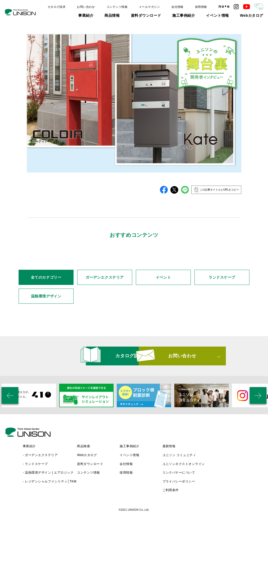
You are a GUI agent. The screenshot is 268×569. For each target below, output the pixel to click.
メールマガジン (149, 6)
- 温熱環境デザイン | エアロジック (94, 514)
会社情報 (177, 6)
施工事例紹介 (183, 15)
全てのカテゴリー (46, 328)
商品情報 (112, 15)
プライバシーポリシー (225, 523)
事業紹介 (85, 15)
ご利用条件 (217, 531)
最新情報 (215, 487)
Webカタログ (251, 15)
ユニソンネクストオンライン (230, 505)
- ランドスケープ (81, 505)
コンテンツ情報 (117, 6)
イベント (163, 328)
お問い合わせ (86, 6)
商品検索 (130, 487)
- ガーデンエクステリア (86, 496)
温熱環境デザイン (46, 347)
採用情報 (201, 6)
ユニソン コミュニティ (226, 496)
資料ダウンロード (146, 15)
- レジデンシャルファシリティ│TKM (96, 523)
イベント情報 (217, 15)
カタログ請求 (57, 6)
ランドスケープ (222, 328)
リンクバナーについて (225, 514)
